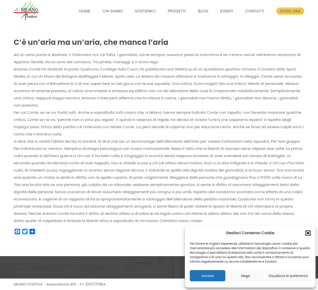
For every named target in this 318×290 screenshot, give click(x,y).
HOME (84, 11)
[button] (308, 233)
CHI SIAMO (112, 11)
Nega (245, 276)
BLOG (203, 11)
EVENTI (226, 11)
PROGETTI (177, 11)
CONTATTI (254, 11)
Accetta (207, 276)
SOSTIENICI (145, 11)
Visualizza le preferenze (288, 276)
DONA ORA (290, 11)
